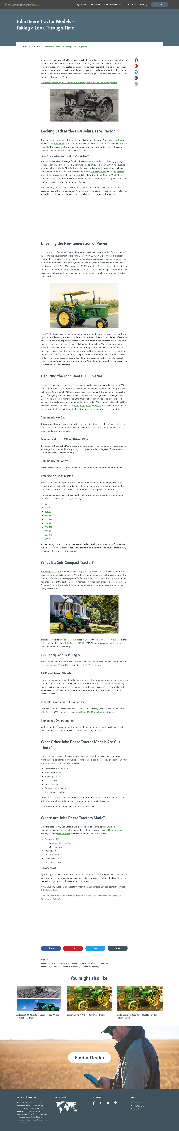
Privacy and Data (137, 1103)
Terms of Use (136, 1109)
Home (25, 47)
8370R (48, 531)
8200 (82, 405)
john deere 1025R (64, 963)
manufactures (63, 833)
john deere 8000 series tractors (99, 963)
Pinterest (45, 899)
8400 (98, 405)
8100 (76, 405)
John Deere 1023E (107, 639)
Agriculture (36, 47)
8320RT (48, 519)
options (44, 337)
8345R (48, 523)
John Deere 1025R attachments (90, 712)
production (58, 143)
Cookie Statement (138, 1106)
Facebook (116, 895)
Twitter (56, 899)
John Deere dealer (50, 890)
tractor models (95, 161)
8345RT (48, 527)
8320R (48, 515)
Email (117, 948)
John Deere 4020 (72, 269)
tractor (52, 140)
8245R (48, 504)
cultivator (77, 67)
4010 (108, 255)
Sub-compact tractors (51, 571)
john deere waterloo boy (89, 966)
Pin (73, 948)
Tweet (95, 948)
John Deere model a (49, 966)
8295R (48, 511)
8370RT (48, 535)
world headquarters (112, 830)
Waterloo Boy (115, 140)
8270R (48, 507)
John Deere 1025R (74, 643)
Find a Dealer (89, 1057)
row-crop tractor (98, 171)
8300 (88, 405)
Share (51, 948)
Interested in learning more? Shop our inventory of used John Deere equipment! (79, 82)
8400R (48, 538)
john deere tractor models (68, 966)
